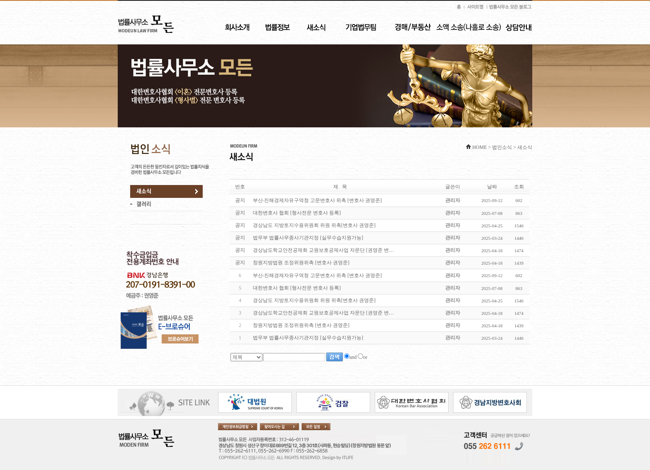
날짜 (492, 187)
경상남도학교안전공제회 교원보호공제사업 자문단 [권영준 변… (323, 313)
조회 (519, 187)
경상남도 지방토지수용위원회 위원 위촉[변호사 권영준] (314, 300)
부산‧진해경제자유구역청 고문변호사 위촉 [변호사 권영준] (317, 275)
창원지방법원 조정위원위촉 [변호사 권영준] (301, 325)
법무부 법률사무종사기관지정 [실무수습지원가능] (308, 338)
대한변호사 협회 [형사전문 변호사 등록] (297, 288)
